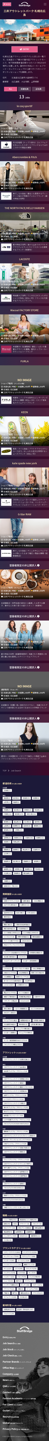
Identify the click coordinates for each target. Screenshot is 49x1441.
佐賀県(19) (18, 869)
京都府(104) (18, 838)
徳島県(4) (7, 861)
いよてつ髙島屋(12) (21, 1008)
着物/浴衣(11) (25, 1293)
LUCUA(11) (7, 968)
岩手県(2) (16, 798)
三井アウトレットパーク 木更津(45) (15, 1091)
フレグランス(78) (9, 1273)
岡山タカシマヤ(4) (10, 993)
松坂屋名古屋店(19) (36, 953)
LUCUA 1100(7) (9, 985)
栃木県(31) (17, 810)
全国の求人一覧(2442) (11, 886)
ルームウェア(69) (32, 1289)
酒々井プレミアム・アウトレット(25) (16, 1107)
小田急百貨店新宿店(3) (22, 925)
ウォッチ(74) (22, 1277)
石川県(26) (27, 822)
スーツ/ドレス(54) (23, 1260)
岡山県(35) (26, 849)
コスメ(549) (18, 1268)
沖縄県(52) (7, 881)
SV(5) (15, 1224)
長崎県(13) (28, 869)
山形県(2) (7, 802)
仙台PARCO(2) (8, 913)
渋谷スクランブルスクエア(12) (14, 945)
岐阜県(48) (27, 826)
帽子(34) (19, 1281)
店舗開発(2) (30, 1232)
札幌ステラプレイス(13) (11, 901)
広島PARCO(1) (39, 997)
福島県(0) (16, 802)
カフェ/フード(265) (10, 1297)
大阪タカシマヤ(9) (10, 973)
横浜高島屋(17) (37, 937)
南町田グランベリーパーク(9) (13, 1115)
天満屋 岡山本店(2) (25, 997)
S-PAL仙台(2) (31, 913)
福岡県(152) (7, 869)
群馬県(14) (27, 810)
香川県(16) (16, 861)
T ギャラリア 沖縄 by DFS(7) (13, 1044)
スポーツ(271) (37, 1285)
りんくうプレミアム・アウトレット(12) (16, 1159)
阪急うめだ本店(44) (37, 973)
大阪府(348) (29, 838)
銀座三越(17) (8, 925)
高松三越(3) (7, 1008)
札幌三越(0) (26, 901)
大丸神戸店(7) (29, 981)
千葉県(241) (7, 814)
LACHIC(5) (22, 957)
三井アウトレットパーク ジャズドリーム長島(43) (19, 1136)
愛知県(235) (7, 830)
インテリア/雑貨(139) (11, 1285)
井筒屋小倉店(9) (39, 1020)
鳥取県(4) (7, 849)
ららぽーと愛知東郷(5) (30, 961)
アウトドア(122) (9, 1289)
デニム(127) (7, 1268)
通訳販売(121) (35, 1236)
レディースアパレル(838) (12, 1252)
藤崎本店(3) (7, 917)
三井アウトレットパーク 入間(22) (14, 1103)
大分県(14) (7, 873)
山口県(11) (7, 853)
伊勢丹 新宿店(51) (23, 937)
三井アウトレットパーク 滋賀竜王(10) (16, 1172)
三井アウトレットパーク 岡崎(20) (14, 1152)
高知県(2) (37, 861)
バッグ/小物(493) (34, 1277)
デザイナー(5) (24, 1224)
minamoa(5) (24, 1001)
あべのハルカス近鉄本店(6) (12, 981)
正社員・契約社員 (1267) (25, 1309)
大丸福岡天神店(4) (10, 1024)
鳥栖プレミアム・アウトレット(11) (15, 1195)
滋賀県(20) (7, 838)
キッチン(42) (25, 1285)
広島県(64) (36, 849)
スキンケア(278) (31, 1268)
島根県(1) (16, 849)
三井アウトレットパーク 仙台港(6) (15, 1067)
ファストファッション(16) (12, 1264)
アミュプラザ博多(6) (25, 1032)
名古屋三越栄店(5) (10, 957)
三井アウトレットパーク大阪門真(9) (15, 1176)
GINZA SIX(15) (26, 941)
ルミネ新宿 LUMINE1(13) (12, 933)
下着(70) (6, 1293)
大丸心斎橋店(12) (38, 968)
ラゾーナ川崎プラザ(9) (11, 941)
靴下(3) (15, 1293)
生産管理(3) (19, 1232)
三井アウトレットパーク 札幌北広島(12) (17, 1059)
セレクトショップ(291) (11, 1256)
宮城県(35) (26, 798)
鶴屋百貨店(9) (8, 1028)
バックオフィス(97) (10, 1236)
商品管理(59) (8, 1232)
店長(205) (7, 1224)
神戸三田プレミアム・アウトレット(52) (16, 1168)
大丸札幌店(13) (38, 901)
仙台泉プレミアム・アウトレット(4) (15, 1071)
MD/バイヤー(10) (9, 1228)
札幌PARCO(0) (25, 905)
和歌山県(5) (17, 842)
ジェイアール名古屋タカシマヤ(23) (15, 953)
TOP (5, 770)
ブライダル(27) (38, 1293)
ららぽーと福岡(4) (10, 1032)
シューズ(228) (8, 1281)
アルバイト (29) (9, 1313)
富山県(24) (17, 822)
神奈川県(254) (31, 814)
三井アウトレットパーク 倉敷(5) (14, 1184)
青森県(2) (7, 798)
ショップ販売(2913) (10, 1220)
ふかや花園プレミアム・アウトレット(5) (17, 1120)
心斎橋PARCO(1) (22, 985)
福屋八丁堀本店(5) (10, 997)
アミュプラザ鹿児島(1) (23, 1028)
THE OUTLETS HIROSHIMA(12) (14, 1188)
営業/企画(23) (39, 1228)
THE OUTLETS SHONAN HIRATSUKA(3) (16, 1124)
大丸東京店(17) (23, 929)
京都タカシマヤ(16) (22, 977)
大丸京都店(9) (23, 973)
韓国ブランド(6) (29, 1264)
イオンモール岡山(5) (10, 1001)
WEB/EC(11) (24, 1236)
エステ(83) (21, 1273)
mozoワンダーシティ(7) (12, 961)
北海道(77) (7, 790)
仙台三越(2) (20, 913)
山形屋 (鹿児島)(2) (36, 1024)
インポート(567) (9, 1260)
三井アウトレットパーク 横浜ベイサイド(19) (18, 1087)
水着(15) (20, 1289)
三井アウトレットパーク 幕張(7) (14, 1083)
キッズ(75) (32, 1273)
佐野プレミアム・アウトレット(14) (15, 1095)
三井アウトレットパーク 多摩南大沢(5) (16, 1079)
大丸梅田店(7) (8, 977)
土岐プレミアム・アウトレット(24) (15, 1144)
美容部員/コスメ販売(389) (28, 1220)
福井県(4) (38, 822)
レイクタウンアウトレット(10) (14, 1099)
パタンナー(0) (37, 1224)
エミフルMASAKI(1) (37, 1008)
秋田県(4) (36, 798)
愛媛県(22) (27, 861)
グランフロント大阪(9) (21, 968)
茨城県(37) (7, 810)
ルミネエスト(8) (9, 937)
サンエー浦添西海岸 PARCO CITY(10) (15, 1040)
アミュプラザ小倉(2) (10, 1020)
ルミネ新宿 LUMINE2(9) (30, 933)
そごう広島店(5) (24, 993)
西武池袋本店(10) (9, 929)
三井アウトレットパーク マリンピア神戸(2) (18, 1164)
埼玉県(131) (38, 810)
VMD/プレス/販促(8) (24, 1228)
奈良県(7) (7, 842)
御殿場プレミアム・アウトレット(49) (16, 1131)
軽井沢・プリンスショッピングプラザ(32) (17, 1140)
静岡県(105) (38, 826)
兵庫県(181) (40, 838)
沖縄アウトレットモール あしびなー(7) (16, 1207)
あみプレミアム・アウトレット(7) (15, 1111)
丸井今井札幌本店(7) (10, 905)
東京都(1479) (19, 814)
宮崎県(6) (17, 873)
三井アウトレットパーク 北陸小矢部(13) (17, 1148)
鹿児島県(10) (28, 873)
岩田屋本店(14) (25, 1020)
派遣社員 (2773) (9, 1309)
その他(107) (23, 1297)
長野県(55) (16, 826)
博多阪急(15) (23, 1024)
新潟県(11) (7, 822)
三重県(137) (18, 830)
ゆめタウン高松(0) (10, 1013)
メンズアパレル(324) (30, 1252)
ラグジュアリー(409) (28, 1256)
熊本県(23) (38, 869)
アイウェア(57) (30, 1281)
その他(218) (7, 1240)
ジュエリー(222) (9, 1277)
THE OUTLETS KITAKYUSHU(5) (14, 1200)
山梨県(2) (7, 826)
